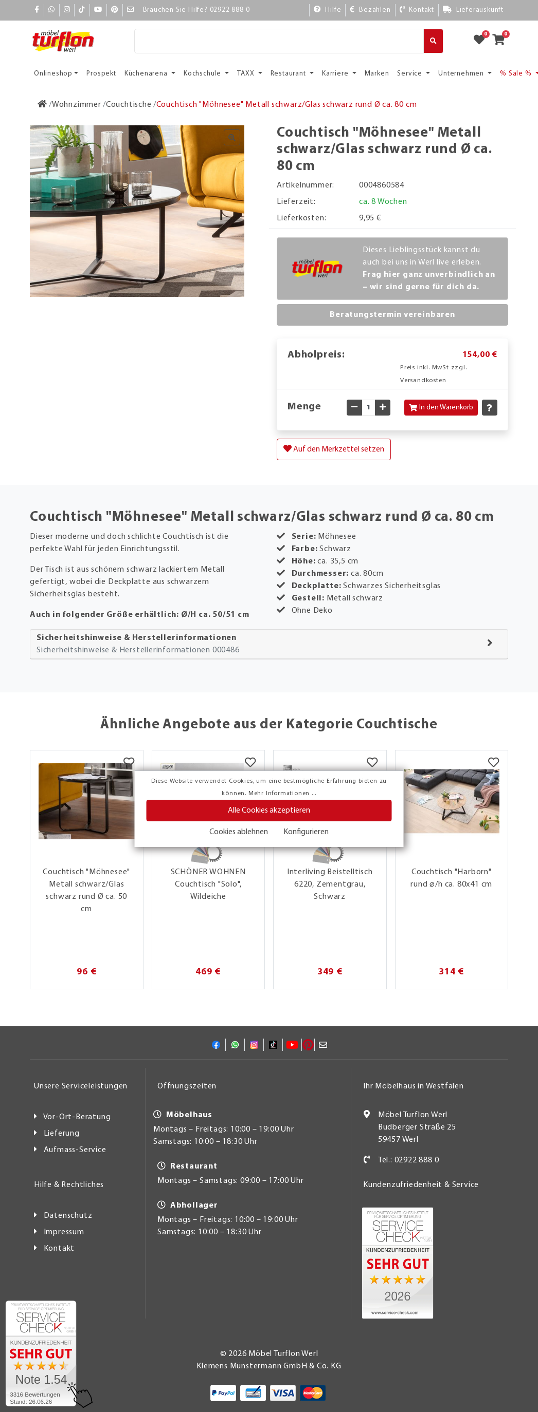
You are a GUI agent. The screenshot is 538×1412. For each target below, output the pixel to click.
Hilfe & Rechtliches (69, 1185)
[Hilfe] (328, 10)
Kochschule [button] (203, 73)
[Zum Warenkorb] (502, 41)
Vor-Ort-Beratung (77, 1117)
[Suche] (279, 41)
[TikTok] (82, 10)
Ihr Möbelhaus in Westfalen (413, 1086)
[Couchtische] (129, 105)
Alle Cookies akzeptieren (269, 810)
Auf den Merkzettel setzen (333, 449)
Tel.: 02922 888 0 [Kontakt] (408, 1160)
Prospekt (101, 73)
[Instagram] (67, 10)
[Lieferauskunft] (473, 10)
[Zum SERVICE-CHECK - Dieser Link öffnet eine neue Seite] (41, 1353)
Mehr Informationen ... (282, 793)
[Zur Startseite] (42, 105)
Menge (304, 407)
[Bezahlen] (370, 10)
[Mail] (131, 10)
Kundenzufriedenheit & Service (421, 1185)
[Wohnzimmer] (76, 105)
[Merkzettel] (129, 763)
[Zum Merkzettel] (482, 41)
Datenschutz (68, 1216)
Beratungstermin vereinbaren (392, 315)
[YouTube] (98, 10)
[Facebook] (37, 10)
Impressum (64, 1232)
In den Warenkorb (441, 407)
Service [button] (410, 73)
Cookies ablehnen (238, 832)
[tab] (269, 644)
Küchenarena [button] (147, 73)
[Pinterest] (114, 10)
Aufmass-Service (75, 1150)
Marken (377, 73)
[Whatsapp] (51, 10)
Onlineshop (53, 73)
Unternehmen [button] (462, 73)
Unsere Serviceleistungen (81, 1086)
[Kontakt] (417, 10)
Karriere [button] (336, 73)
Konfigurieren (306, 832)
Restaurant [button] (289, 73)
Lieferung (62, 1133)
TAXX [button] (246, 73)
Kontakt (59, 1249)
